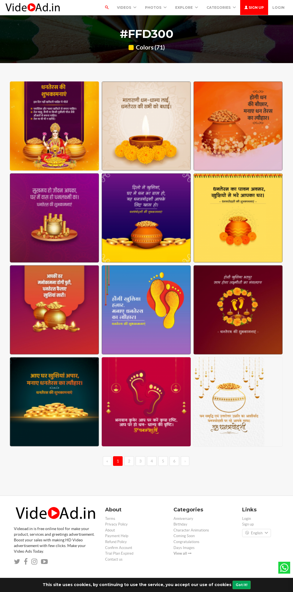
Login (278, 7)
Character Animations (191, 530)
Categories (221, 7)
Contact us (114, 559)
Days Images (184, 548)
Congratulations (186, 542)
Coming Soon (184, 536)
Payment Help (116, 536)
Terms (110, 518)
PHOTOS (156, 7)
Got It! (242, 585)
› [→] (185, 461)
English (256, 533)
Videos (126, 7)
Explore (186, 7)
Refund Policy (116, 542)
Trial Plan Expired (119, 553)
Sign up (254, 7)
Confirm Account (118, 548)
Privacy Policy (116, 524)
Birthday (180, 524)
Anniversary (183, 518)
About (110, 530)
